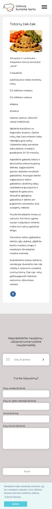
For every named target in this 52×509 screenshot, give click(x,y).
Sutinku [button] (15, 504)
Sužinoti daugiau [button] (12, 497)
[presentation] (24, 459)
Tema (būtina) (26, 417)
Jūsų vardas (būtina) (26, 392)
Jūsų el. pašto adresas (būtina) (26, 405)
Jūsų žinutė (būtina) (26, 437)
